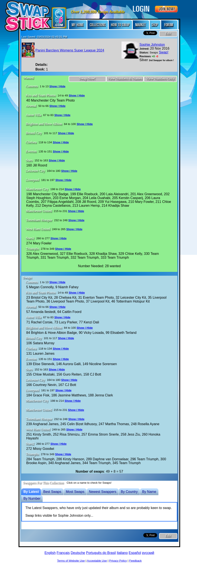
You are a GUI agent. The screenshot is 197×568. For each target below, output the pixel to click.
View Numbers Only (160, 78)
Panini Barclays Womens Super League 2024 (69, 50)
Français (63, 553)
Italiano (122, 553)
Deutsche (78, 553)
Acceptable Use (97, 560)
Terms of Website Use (71, 560)
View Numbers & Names (125, 78)
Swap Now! (87, 78)
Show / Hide (57, 86)
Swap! (163, 52)
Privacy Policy (118, 560)
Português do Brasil (101, 553)
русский (148, 553)
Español (135, 553)
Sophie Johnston (152, 44)
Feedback (135, 560)
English (50, 553)
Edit (168, 33)
